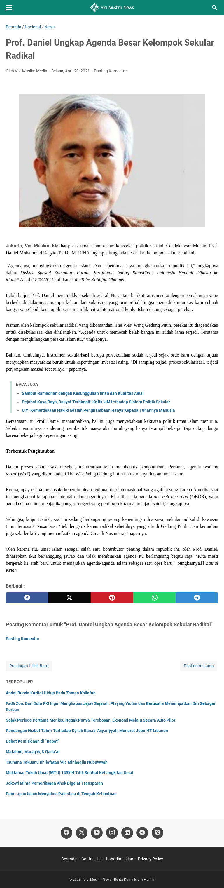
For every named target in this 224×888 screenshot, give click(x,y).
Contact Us (91, 858)
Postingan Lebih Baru (28, 665)
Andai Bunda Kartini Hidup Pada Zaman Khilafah (51, 693)
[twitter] (69, 597)
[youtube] (97, 833)
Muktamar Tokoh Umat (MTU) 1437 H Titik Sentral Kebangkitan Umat (70, 772)
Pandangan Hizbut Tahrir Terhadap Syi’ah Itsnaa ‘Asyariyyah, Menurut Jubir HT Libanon (87, 730)
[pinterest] (112, 597)
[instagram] (112, 833)
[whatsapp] (154, 597)
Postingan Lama (199, 665)
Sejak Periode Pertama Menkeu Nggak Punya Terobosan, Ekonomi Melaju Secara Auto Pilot (90, 720)
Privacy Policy (150, 858)
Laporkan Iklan (119, 858)
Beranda (69, 858)
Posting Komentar (110, 71)
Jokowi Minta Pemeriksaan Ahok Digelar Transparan (54, 783)
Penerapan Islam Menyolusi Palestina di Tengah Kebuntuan (61, 793)
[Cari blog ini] (214, 7)
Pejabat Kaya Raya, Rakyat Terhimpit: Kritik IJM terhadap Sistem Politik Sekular (96, 401)
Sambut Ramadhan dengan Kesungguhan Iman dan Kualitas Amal (83, 393)
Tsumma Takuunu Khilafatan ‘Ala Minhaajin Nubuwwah (57, 762)
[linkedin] (127, 833)
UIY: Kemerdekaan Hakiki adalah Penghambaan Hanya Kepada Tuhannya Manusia (98, 410)
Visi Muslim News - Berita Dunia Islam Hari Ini (119, 879)
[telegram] (197, 597)
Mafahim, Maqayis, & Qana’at (33, 751)
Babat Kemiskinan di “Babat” (33, 741)
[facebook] (27, 597)
